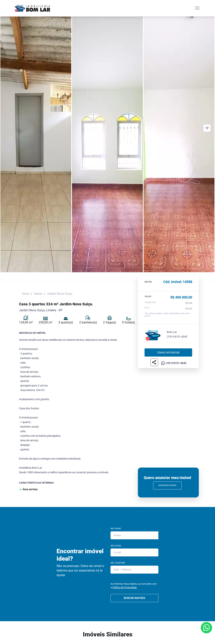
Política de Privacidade (124, 587)
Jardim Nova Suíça (59, 293)
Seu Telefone (117, 563)
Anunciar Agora (167, 485)
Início (25, 293)
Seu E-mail (115, 545)
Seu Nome (115, 528)
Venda (38, 293)
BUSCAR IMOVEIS (134, 597)
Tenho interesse (168, 352)
